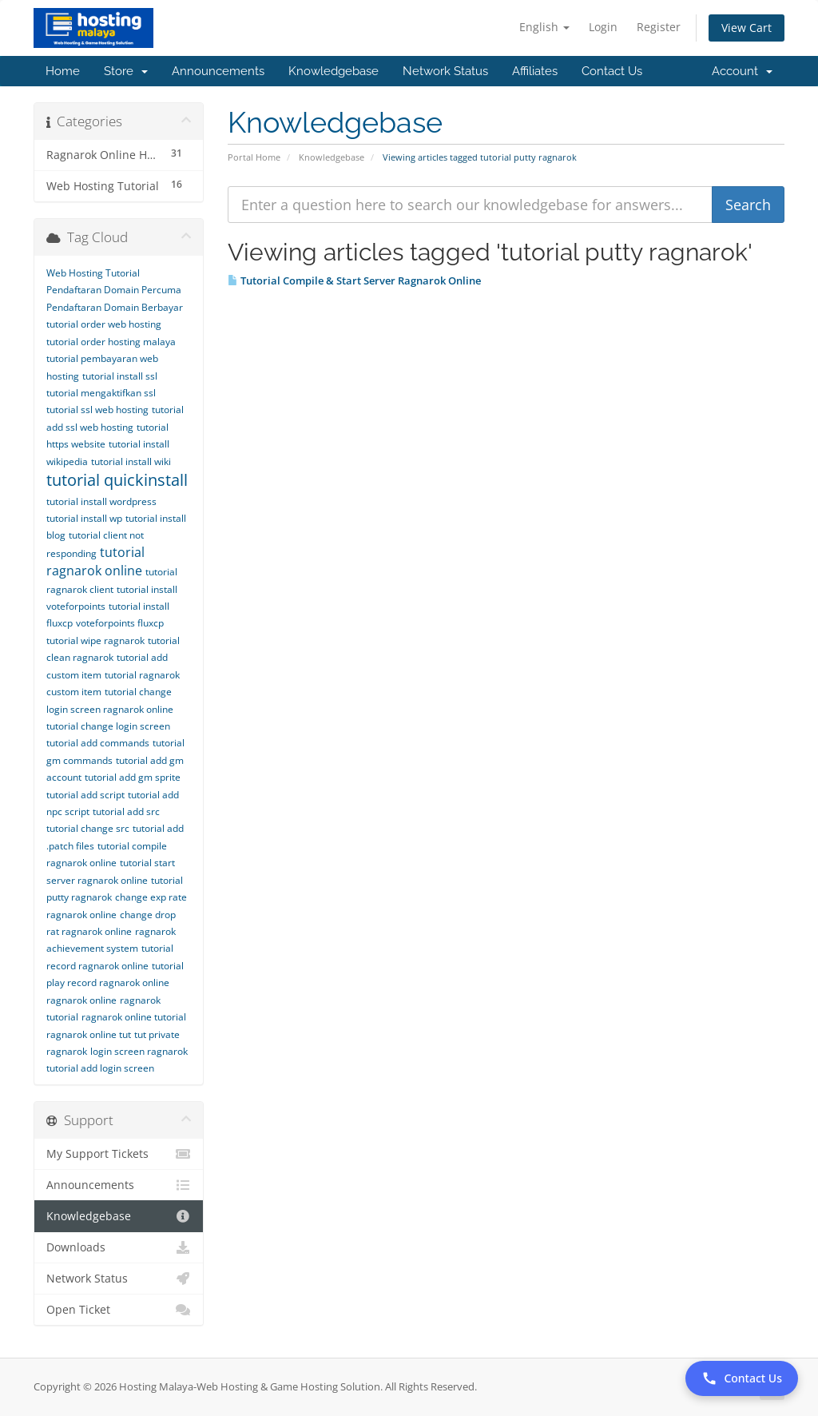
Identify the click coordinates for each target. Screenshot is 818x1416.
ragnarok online (81, 1000)
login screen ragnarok (139, 1051)
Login (603, 26)
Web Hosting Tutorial (93, 273)
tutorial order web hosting (103, 324)
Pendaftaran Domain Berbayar (114, 307)
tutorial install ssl (119, 376)
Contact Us (612, 71)
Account (742, 71)
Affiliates (535, 71)
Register (659, 26)
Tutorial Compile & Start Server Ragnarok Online (354, 280)
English (544, 26)
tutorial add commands (97, 743)
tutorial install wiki (131, 461)
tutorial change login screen (108, 726)
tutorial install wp (84, 518)
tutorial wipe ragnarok (95, 640)
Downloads (118, 1247)
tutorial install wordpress (101, 501)
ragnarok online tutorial (133, 1017)
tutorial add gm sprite (133, 777)
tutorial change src (87, 828)
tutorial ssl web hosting (97, 409)
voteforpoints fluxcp (120, 623)
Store (126, 71)
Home (63, 71)
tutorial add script (85, 794)
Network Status (445, 71)
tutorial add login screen (100, 1068)
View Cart (746, 27)
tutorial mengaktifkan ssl (101, 393)
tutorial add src (126, 811)
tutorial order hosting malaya (111, 341)
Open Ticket (118, 1309)
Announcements (218, 71)
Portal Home (254, 157)
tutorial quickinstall (117, 480)
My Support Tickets (118, 1153)
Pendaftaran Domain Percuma (113, 289)
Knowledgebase (333, 71)
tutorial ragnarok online (95, 561)
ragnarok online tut (88, 1034)
